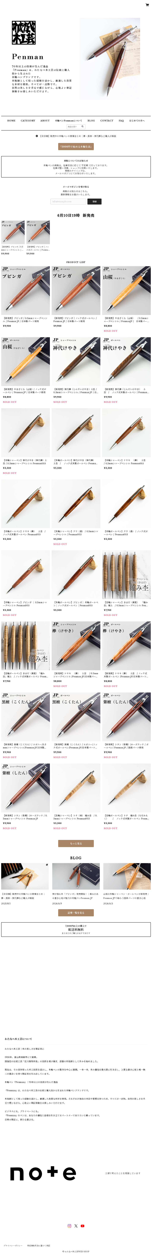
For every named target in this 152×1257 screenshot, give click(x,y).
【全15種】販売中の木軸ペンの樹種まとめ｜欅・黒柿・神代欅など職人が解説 (76, 136)
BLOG (91, 120)
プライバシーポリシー (13, 1246)
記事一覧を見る (76, 912)
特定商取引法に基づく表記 (38, 1246)
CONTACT (106, 120)
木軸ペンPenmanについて (68, 120)
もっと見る (76, 843)
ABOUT (45, 120)
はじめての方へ (137, 120)
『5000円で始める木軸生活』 (76, 146)
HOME (11, 120)
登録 (94, 201)
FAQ (121, 120)
